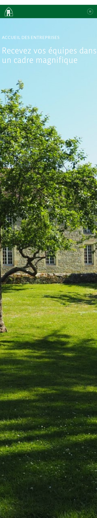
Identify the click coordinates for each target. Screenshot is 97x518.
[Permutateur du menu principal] (89, 11)
